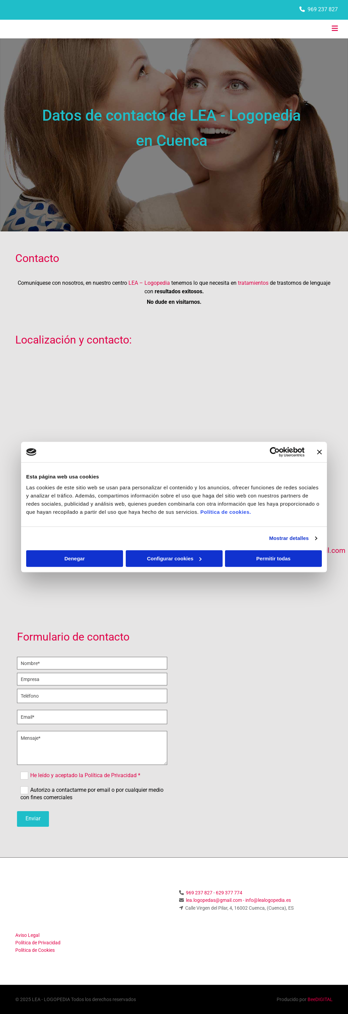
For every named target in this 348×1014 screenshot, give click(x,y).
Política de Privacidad (37, 942)
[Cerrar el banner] (319, 452)
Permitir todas (273, 558)
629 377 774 (229, 892)
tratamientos (253, 283)
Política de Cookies (35, 950)
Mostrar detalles (289, 538)
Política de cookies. (225, 512)
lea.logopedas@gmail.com (214, 900)
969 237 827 (323, 9)
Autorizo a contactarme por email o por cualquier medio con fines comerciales (91, 794)
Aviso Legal (27, 935)
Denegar (74, 558)
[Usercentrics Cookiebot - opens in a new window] (274, 452)
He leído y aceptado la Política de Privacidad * (85, 775)
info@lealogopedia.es (268, 900)
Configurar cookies (174, 558)
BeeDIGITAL (320, 999)
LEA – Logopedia (149, 283)
